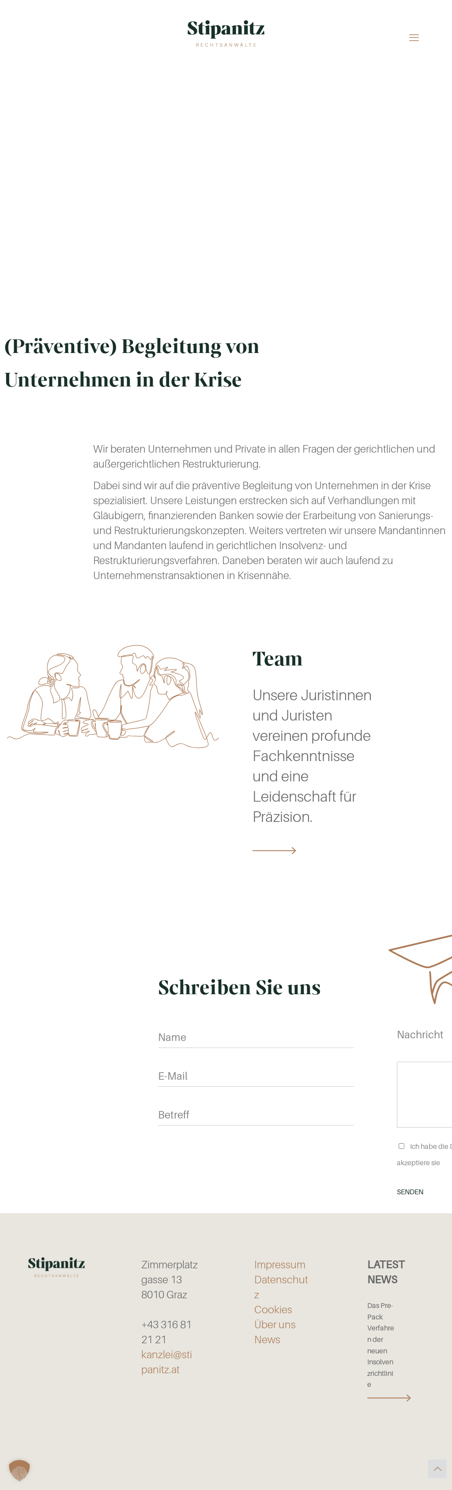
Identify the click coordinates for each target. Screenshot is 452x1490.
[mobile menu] (414, 37)
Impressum (279, 1265)
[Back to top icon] (437, 1469)
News (267, 1339)
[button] (19, 1470)
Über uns (275, 1324)
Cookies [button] (273, 1309)
